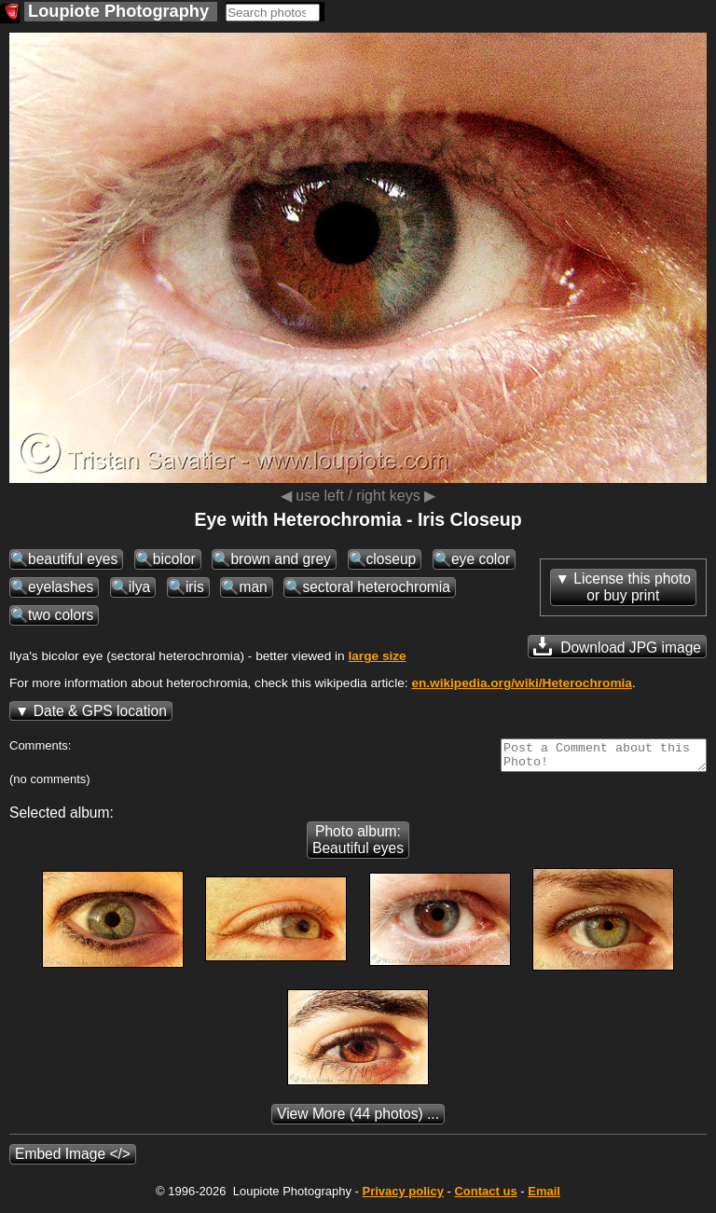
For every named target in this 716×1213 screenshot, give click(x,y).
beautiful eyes (72, 559)
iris (195, 587)
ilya (139, 587)
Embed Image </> (73, 1159)
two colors (60, 615)
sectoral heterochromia (376, 587)
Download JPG (617, 646)
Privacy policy (402, 1197)
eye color (480, 559)
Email (544, 1197)
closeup (391, 559)
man (253, 587)
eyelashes (60, 587)
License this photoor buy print (632, 587)
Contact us (485, 1197)
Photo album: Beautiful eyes (358, 845)
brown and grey (280, 559)
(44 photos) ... (358, 1119)
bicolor (174, 559)
